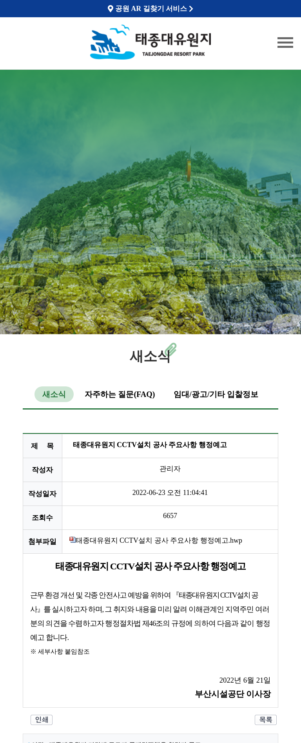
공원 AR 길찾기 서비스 (150, 9)
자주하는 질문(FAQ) (120, 394)
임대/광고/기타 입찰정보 (216, 394)
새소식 (54, 394)
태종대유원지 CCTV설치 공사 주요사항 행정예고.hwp (156, 540)
